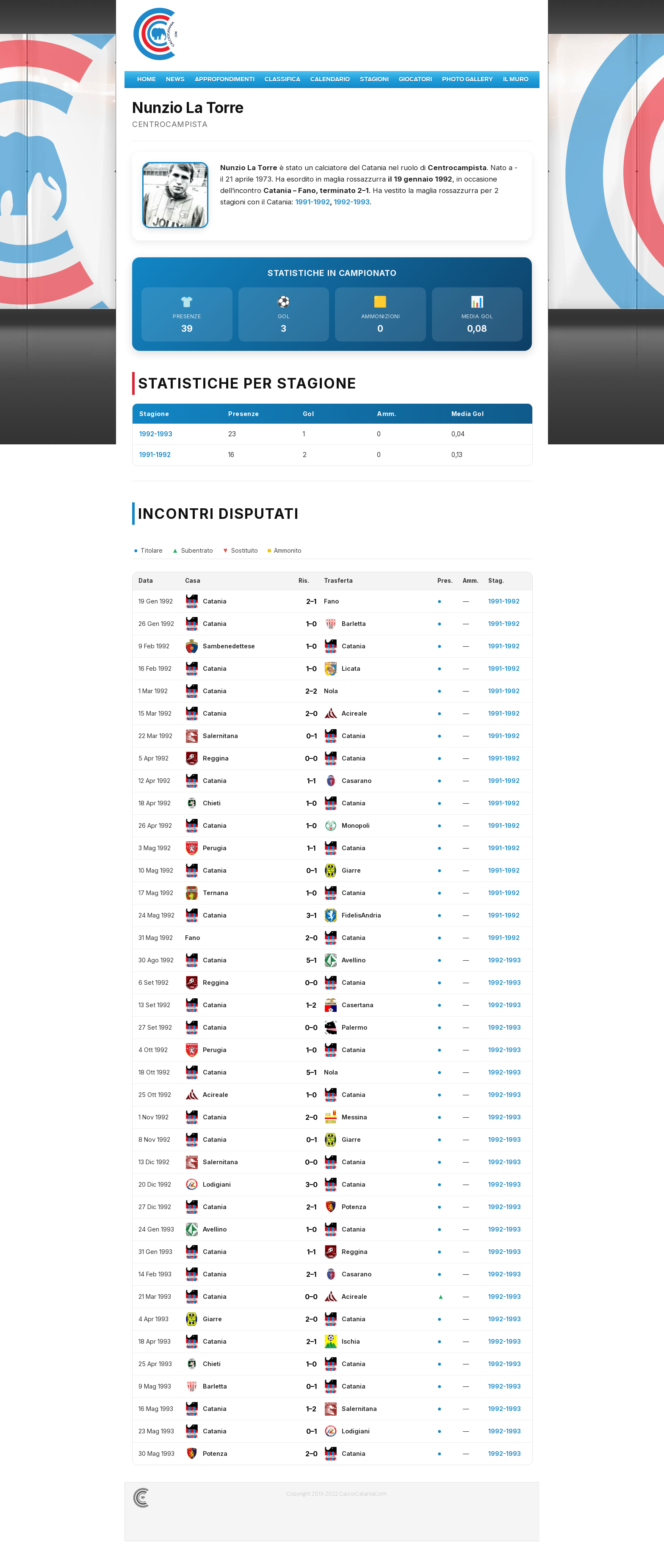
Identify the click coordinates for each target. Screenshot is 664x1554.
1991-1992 (312, 202)
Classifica (282, 79)
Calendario (330, 79)
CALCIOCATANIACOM (171, 1498)
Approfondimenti (225, 79)
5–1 (311, 960)
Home (146, 79)
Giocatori (415, 79)
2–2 (311, 691)
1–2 (311, 1005)
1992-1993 (352, 202)
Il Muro (515, 79)
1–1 (311, 781)
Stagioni (374, 79)
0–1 (311, 736)
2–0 (311, 713)
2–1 (311, 601)
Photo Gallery (467, 79)
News (175, 79)
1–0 (311, 624)
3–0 (311, 1184)
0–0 (311, 758)
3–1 (311, 915)
